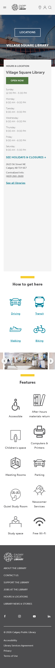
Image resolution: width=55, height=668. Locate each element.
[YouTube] (35, 616)
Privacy (7, 650)
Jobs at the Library (16, 589)
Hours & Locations (16, 596)
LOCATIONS (27, 32)
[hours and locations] (39, 7)
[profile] (44, 7)
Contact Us (11, 575)
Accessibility (10, 640)
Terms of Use (11, 656)
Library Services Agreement (18, 645)
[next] (51, 361)
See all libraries (15, 183)
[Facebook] (5, 616)
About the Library (15, 568)
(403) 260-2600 (14, 176)
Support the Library (16, 582)
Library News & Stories (18, 603)
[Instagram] (20, 616)
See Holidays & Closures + (26, 157)
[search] (49, 7)
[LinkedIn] (49, 616)
